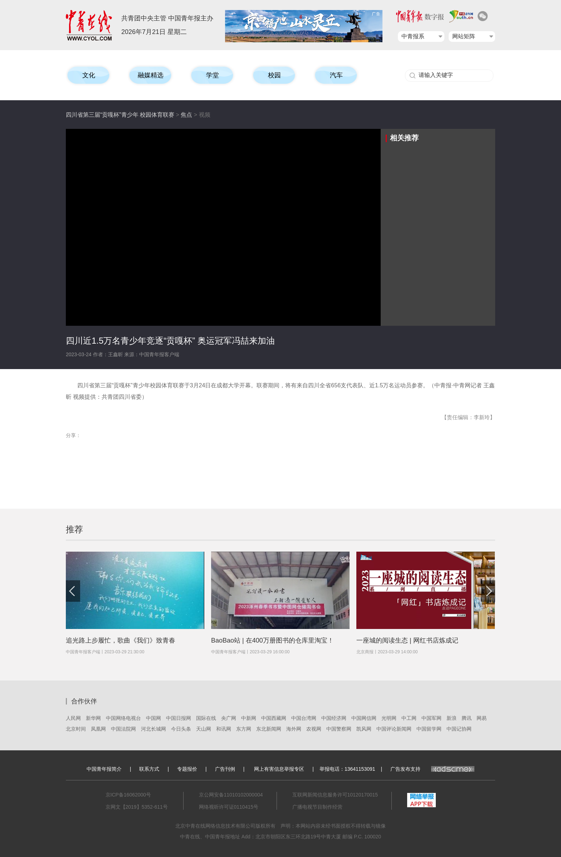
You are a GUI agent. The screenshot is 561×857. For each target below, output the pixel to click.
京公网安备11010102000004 (231, 795)
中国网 (153, 718)
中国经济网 (333, 718)
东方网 (243, 729)
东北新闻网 (268, 729)
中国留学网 (429, 729)
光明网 (388, 718)
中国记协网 (459, 729)
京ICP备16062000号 (128, 795)
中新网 (248, 718)
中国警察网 (338, 729)
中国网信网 (363, 718)
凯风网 (363, 729)
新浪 (452, 718)
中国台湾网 (303, 718)
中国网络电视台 (123, 718)
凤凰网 (98, 729)
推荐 (74, 529)
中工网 (408, 718)
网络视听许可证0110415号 (229, 807)
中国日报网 (178, 718)
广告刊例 (225, 769)
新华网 (93, 718)
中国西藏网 (273, 718)
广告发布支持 (432, 769)
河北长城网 (153, 729)
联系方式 (149, 769)
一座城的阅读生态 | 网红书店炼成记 (407, 640)
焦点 (186, 115)
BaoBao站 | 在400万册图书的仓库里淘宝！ (272, 640)
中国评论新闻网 (393, 729)
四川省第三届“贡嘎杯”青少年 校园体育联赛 (120, 115)
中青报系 (412, 36)
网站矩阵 (463, 36)
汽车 (336, 75)
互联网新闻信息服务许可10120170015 (335, 795)
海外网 (293, 729)
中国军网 (431, 718)
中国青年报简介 (104, 769)
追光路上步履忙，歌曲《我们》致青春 (120, 640)
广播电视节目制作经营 (317, 807)
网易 (482, 718)
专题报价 (187, 769)
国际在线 (206, 718)
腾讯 (467, 718)
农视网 (313, 729)
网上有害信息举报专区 (279, 769)
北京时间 (76, 729)
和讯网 (223, 729)
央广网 (228, 718)
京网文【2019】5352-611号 (137, 807)
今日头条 (181, 729)
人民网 (73, 718)
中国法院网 (123, 729)
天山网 (203, 729)
